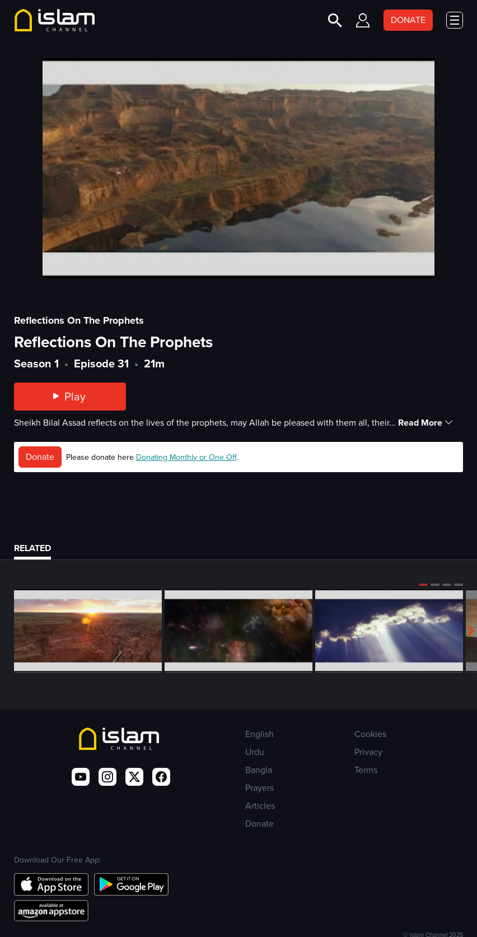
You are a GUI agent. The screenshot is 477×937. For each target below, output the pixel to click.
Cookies (370, 734)
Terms (365, 769)
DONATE (408, 19)
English (259, 734)
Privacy (368, 751)
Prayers (259, 787)
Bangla (258, 769)
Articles (260, 805)
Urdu (254, 751)
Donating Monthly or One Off (186, 457)
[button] (423, 585)
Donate (40, 456)
